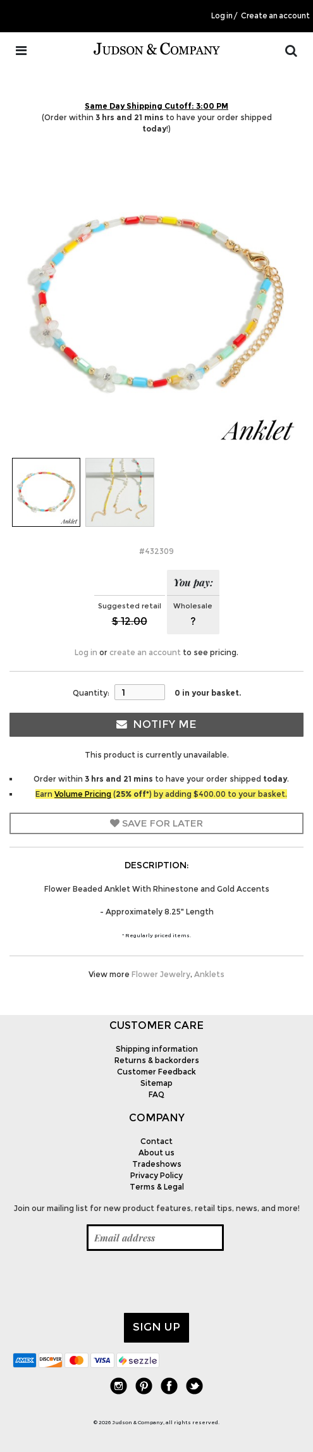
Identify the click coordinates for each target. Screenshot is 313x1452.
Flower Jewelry (161, 974)
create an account (145, 652)
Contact (156, 1141)
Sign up (156, 1326)
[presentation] (109, 1282)
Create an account (275, 15)
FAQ (156, 1094)
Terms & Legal (157, 1186)
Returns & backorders (156, 1060)
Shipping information (157, 1049)
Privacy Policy (156, 1175)
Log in (222, 15)
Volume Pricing (82, 794)
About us (156, 1152)
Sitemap (156, 1083)
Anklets (209, 974)
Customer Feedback (156, 1071)
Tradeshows (156, 1164)
